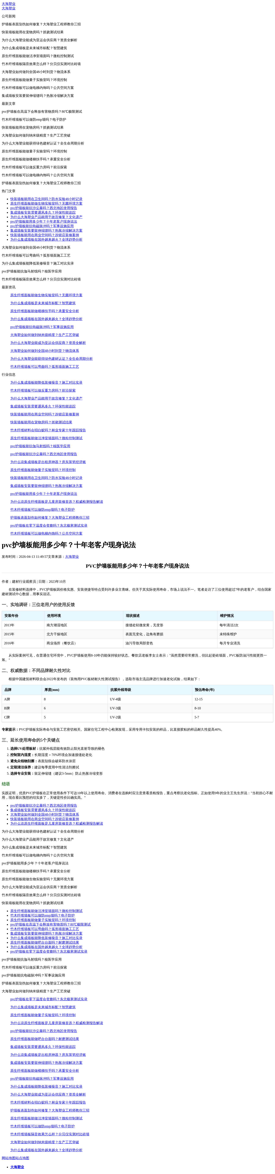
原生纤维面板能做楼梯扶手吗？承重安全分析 (44, 311)
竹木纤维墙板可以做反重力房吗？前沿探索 (43, 390)
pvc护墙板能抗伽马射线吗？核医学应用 (40, 446)
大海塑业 (8, 4)
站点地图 (22, 1158)
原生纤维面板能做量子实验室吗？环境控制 (43, 470)
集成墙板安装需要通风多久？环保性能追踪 (43, 212)
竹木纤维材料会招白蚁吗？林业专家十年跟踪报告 (48, 430)
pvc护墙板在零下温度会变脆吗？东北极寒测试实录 (48, 525)
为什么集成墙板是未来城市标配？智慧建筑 (43, 303)
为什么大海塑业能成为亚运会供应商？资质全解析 (48, 343)
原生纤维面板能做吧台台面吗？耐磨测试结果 (44, 942)
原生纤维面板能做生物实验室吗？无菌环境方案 (46, 203)
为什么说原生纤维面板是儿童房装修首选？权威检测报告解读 (56, 501)
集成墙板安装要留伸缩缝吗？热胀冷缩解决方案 (46, 230)
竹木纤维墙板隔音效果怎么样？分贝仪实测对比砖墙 (49, 1134)
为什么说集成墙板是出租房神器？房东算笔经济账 (48, 462)
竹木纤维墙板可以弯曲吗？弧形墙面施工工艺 (44, 366)
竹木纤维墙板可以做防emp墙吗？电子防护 (42, 509)
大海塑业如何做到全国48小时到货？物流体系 (44, 351)
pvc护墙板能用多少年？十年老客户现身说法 (43, 221)
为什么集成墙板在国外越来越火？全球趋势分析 (46, 239)
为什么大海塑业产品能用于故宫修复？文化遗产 (46, 217)
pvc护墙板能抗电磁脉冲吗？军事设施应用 (42, 226)
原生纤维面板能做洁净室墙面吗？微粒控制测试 (46, 438)
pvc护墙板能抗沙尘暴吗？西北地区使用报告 (43, 208)
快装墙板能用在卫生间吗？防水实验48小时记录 (46, 199)
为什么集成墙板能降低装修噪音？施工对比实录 (46, 382)
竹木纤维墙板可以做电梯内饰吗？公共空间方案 (46, 533)
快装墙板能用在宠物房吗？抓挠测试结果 (41, 422)
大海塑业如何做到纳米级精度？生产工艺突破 (44, 335)
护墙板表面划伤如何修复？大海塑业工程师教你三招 (49, 517)
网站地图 (8, 1158)
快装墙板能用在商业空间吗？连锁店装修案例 (44, 235)
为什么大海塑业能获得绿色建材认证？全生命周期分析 (51, 358)
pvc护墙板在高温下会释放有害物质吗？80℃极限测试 (50, 924)
